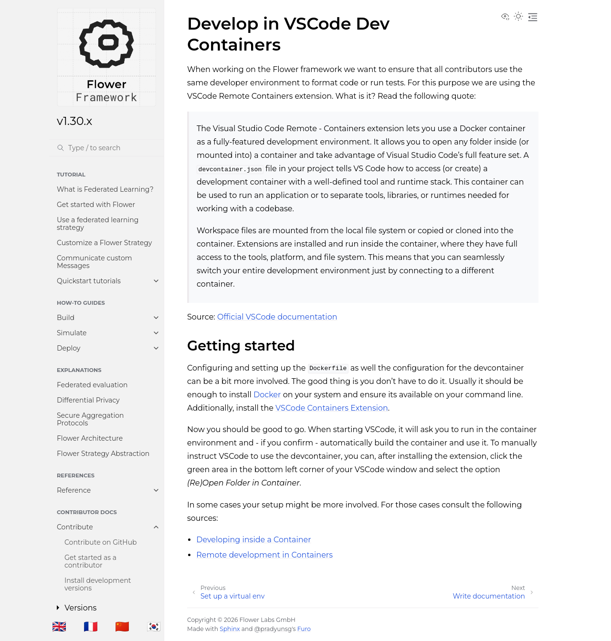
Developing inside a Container (253, 539)
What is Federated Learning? (105, 189)
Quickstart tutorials (89, 281)
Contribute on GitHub (100, 542)
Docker (267, 394)
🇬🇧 (59, 626)
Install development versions (97, 584)
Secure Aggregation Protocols (90, 419)
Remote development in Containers (264, 554)
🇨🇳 (122, 626)
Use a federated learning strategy (97, 224)
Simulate (72, 333)
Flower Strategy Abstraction (103, 453)
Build (65, 317)
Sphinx (230, 628)
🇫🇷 (91, 626)
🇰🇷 (154, 626)
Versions (80, 607)
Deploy (68, 348)
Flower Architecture (90, 438)
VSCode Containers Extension (331, 408)
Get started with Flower (96, 204)
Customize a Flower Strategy (104, 242)
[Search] (106, 147)
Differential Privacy (88, 400)
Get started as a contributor (90, 561)
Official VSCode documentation (277, 316)
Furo (304, 628)
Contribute (75, 527)
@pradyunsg (273, 628)
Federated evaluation (92, 385)
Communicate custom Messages (94, 262)
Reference (74, 490)
